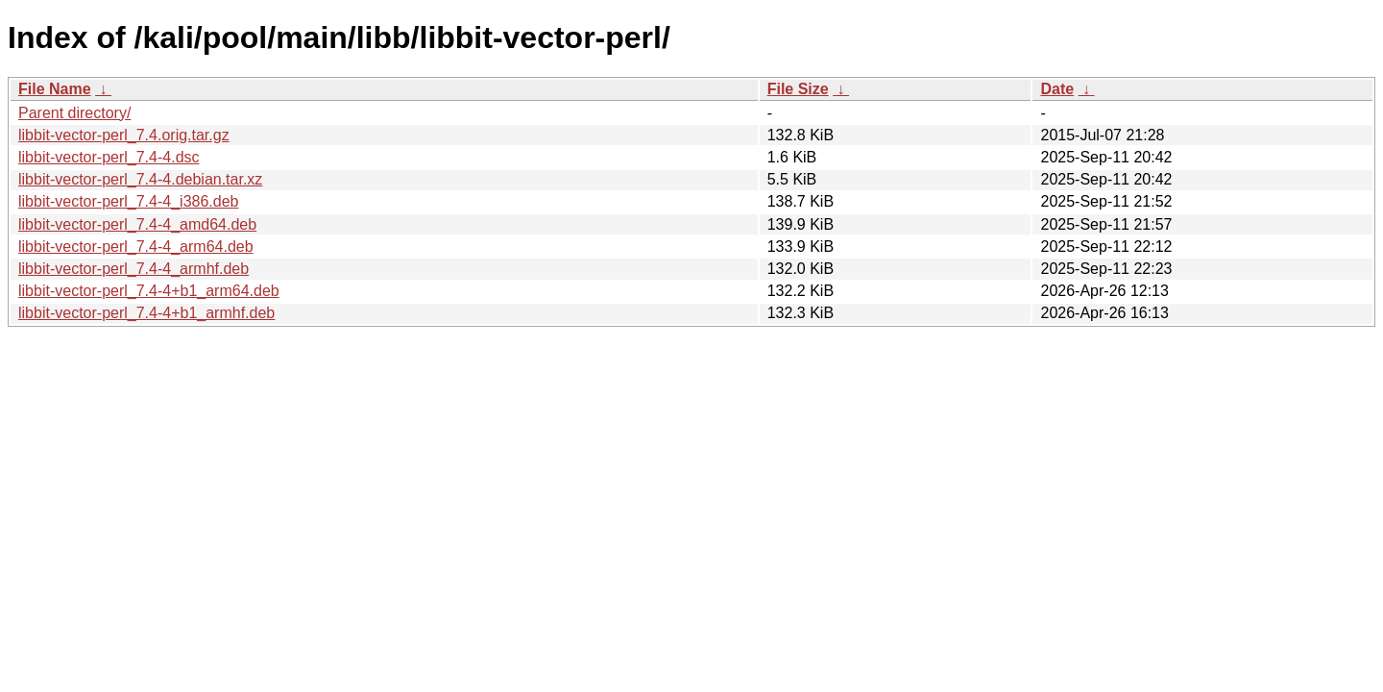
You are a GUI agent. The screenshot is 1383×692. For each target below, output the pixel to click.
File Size (798, 89)
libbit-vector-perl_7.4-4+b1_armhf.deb (146, 313)
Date (1057, 89)
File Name (54, 89)
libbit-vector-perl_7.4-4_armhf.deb (133, 268)
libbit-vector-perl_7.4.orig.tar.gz (124, 135)
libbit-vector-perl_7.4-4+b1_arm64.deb (148, 291)
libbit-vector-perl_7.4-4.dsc (109, 157)
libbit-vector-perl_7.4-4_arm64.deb (136, 246)
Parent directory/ (74, 113)
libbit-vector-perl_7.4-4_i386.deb (128, 201)
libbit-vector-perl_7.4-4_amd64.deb (137, 224)
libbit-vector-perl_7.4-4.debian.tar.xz (140, 179)
